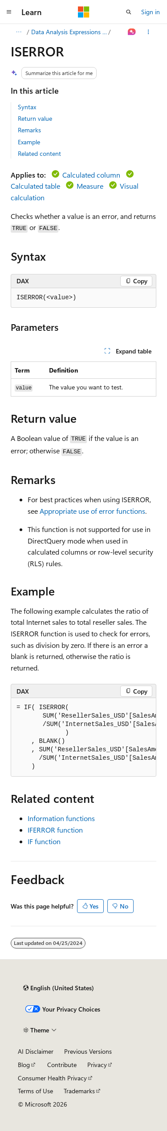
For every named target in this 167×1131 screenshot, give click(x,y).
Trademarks (79, 1091)
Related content (39, 153)
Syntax (27, 107)
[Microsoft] (84, 12)
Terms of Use (35, 1091)
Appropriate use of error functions (92, 511)
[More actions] (148, 32)
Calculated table (35, 185)
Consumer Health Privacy (52, 1078)
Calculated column (91, 174)
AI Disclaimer (35, 1051)
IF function (44, 841)
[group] (83, 737)
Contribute (62, 1064)
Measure (90, 185)
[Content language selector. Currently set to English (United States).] (58, 988)
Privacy (97, 1064)
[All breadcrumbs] (18, 32)
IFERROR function (55, 829)
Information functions (61, 818)
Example (29, 142)
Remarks (29, 130)
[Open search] (129, 12)
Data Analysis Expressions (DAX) (69, 32)
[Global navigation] (9, 12)
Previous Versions (88, 1051)
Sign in (150, 12)
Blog (24, 1064)
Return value (35, 118)
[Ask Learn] (132, 32)
